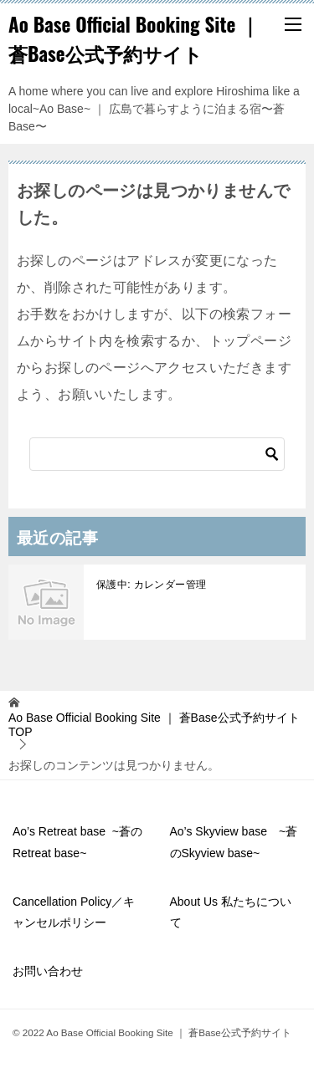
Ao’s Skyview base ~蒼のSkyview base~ (234, 842)
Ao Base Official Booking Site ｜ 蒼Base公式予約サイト (134, 39)
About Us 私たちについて (230, 912)
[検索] (157, 454)
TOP (154, 724)
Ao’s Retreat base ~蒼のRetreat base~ (77, 842)
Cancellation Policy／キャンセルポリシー (74, 912)
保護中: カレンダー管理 (151, 584)
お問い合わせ (48, 971)
